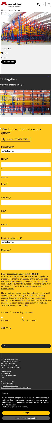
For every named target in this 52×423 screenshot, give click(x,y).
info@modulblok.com (10, 386)
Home (3, 10)
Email (4, 187)
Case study (12, 10)
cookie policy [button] (11, 405)
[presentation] (19, 337)
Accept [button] (26, 413)
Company (6, 200)
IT (43, 4)
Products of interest (11, 241)
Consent (5, 323)
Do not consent (29, 323)
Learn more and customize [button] (26, 418)
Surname (4, 180)
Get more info (9, 62)
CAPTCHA (6, 331)
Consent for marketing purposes (17, 315)
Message (6, 253)
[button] (25, 113)
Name (4, 161)
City (3, 213)
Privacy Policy (7, 291)
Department (7, 149)
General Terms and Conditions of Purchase (16, 388)
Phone (4, 227)
